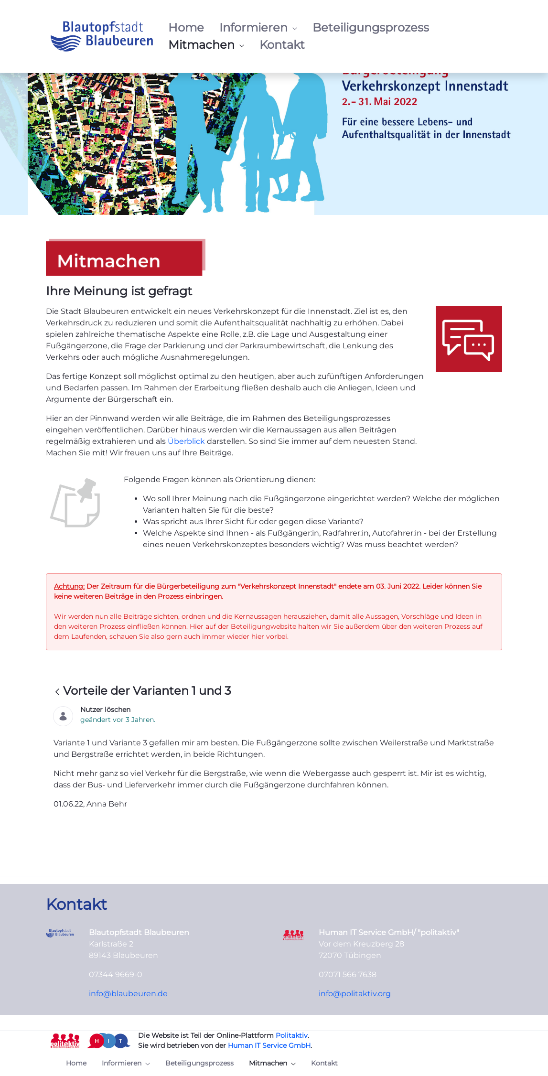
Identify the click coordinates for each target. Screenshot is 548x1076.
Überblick (187, 441)
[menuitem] (186, 27)
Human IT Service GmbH (269, 1045)
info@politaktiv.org (355, 993)
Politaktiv (292, 1035)
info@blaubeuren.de (128, 993)
